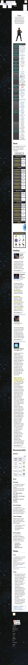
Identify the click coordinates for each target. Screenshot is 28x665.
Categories (16, 606)
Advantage (22, 89)
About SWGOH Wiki (14, 639)
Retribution (22, 93)
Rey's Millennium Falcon (22, 58)
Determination (22, 99)
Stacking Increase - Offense (22, 104)
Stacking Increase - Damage (22, 120)
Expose (22, 95)
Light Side (22, 46)
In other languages (25, 9)
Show (21, 270)
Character (21, 606)
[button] (20, 270)
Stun (22, 97)
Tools (25, 6)
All (22, 53)
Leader (23, 48)
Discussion (10, 6)
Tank (20, 48)
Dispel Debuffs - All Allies (22, 115)
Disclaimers (15, 642)
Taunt (22, 92)
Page (4, 6)
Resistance (22, 49)
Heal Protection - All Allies (22, 111)
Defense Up (22, 90)
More (15, 6)
